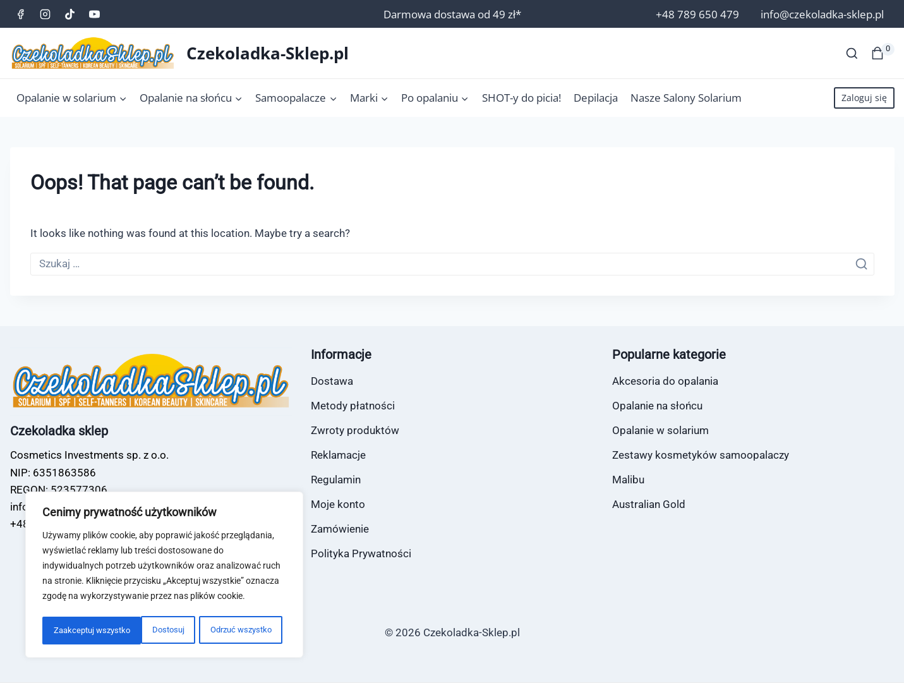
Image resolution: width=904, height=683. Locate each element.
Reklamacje (338, 455)
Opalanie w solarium (660, 430)
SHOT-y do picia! (521, 97)
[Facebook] (21, 14)
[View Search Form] (852, 53)
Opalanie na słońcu (657, 405)
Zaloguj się (864, 98)
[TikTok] (70, 14)
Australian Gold (648, 504)
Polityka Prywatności (361, 553)
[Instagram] (45, 14)
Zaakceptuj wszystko (236, 631)
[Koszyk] (883, 53)
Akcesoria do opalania (665, 381)
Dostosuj (68, 631)
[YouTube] (94, 14)
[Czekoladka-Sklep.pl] (179, 53)
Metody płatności (353, 405)
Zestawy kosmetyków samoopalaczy (700, 455)
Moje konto (338, 504)
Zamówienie (340, 529)
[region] (164, 576)
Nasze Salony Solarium (686, 97)
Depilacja (596, 97)
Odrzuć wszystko (140, 631)
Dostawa (332, 381)
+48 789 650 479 (697, 14)
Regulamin (336, 479)
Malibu (628, 479)
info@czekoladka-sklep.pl (822, 14)
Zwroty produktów (355, 430)
